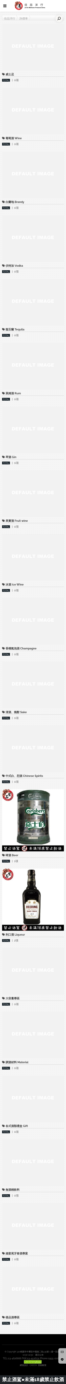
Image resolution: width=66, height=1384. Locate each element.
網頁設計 (24, 1365)
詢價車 (24, 18)
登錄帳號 (42, 1365)
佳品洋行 (9, 18)
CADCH (33, 1365)
